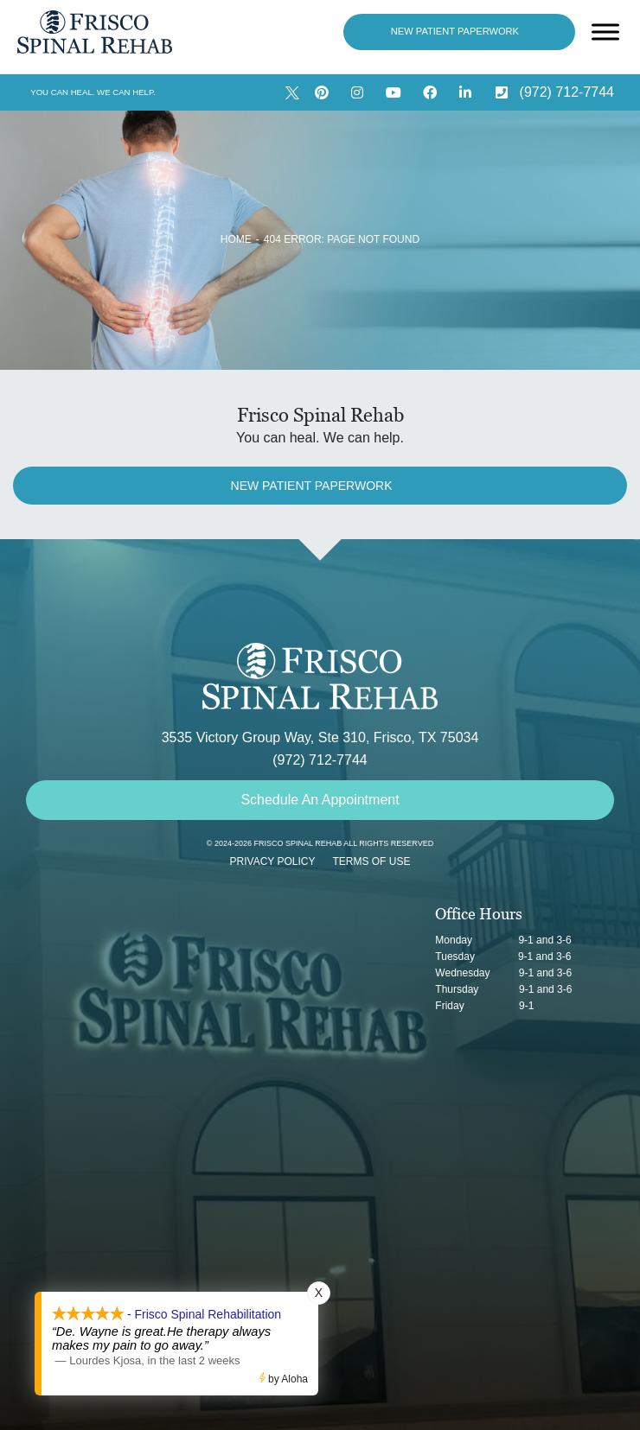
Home (236, 239)
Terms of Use (371, 861)
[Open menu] (605, 32)
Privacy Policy (273, 861)
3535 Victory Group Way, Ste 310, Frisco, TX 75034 (320, 737)
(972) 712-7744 (319, 760)
